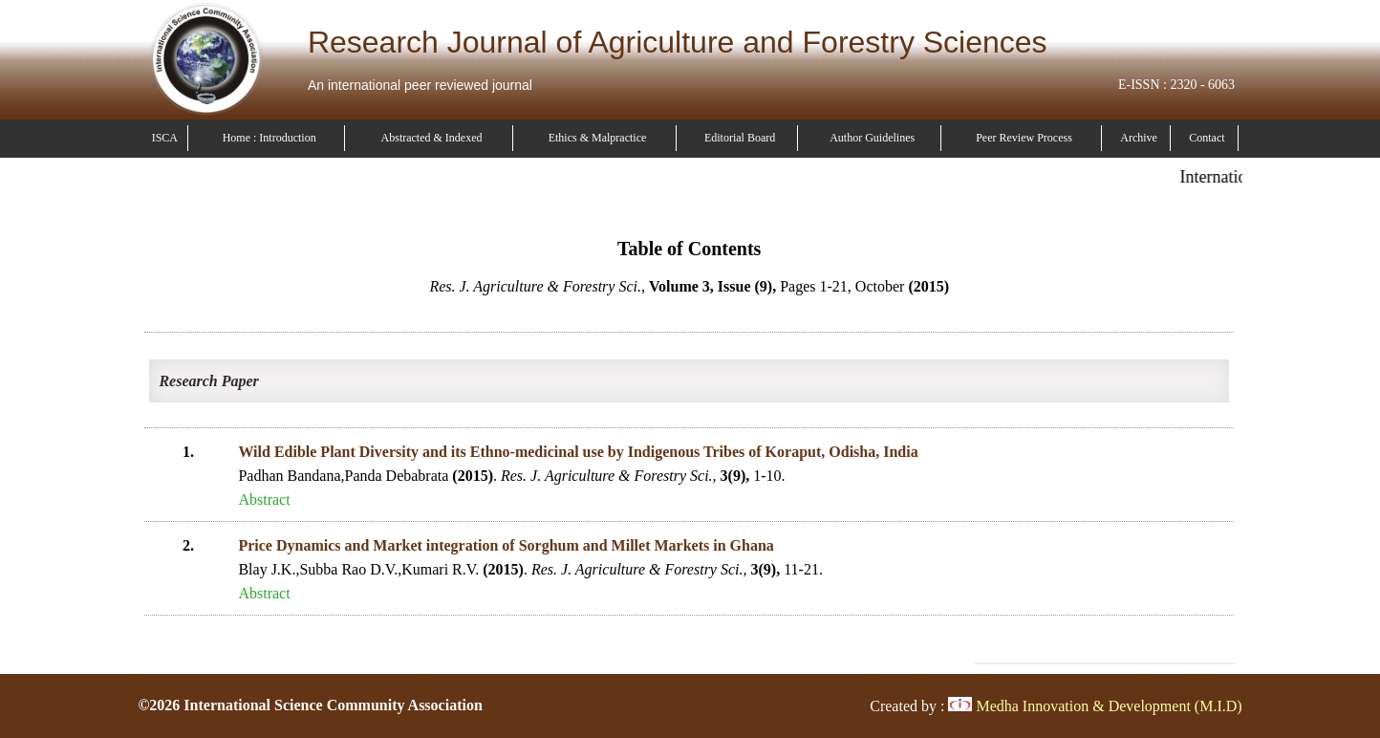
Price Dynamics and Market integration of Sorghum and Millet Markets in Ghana (505, 545)
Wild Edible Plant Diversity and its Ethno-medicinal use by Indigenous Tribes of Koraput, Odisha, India (577, 452)
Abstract (264, 499)
